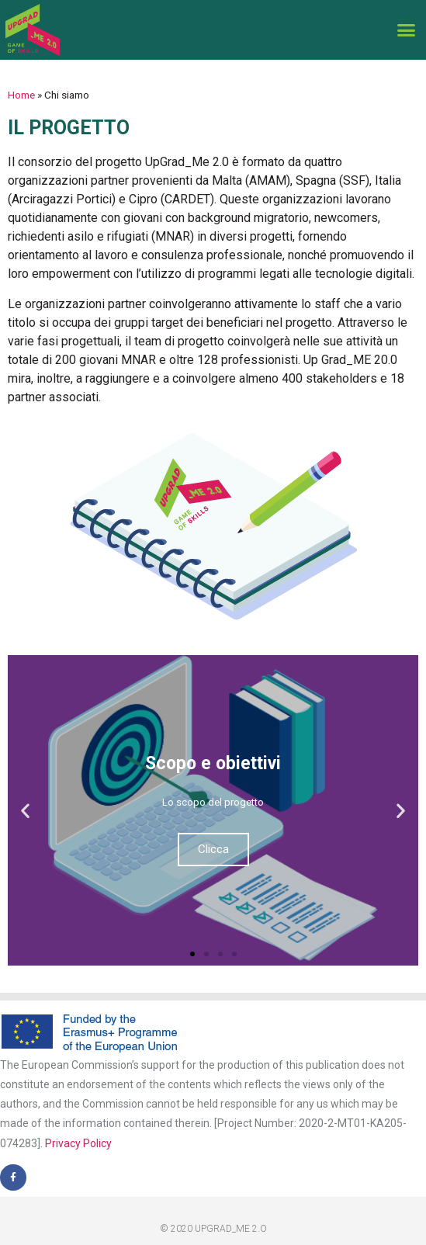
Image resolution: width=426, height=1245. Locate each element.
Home (21, 94)
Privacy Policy (78, 1143)
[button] (406, 30)
